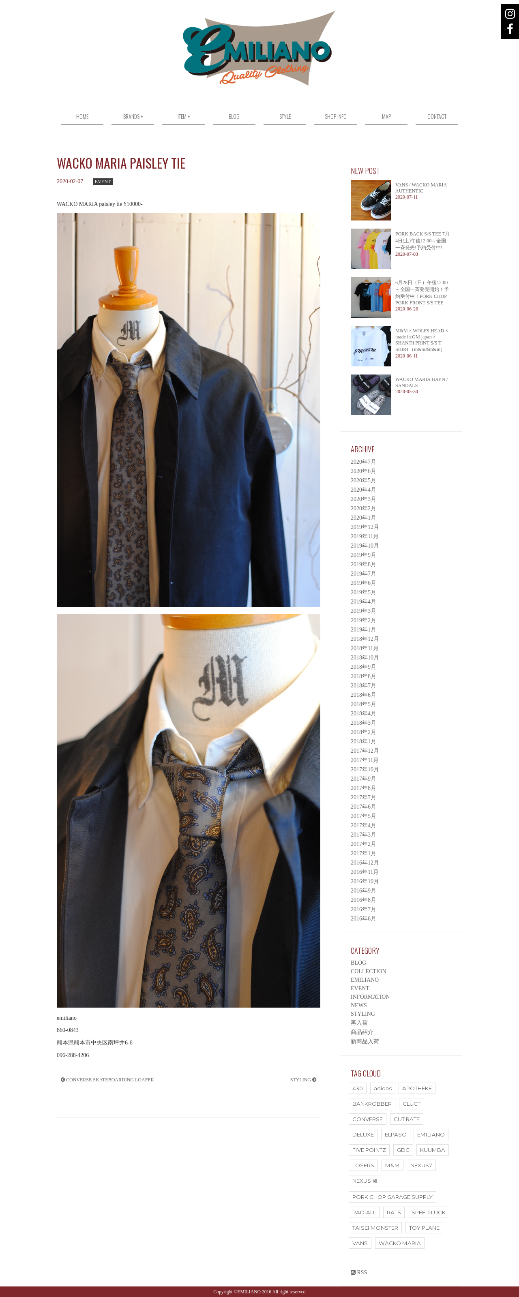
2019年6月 (363, 583)
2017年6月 (363, 807)
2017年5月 (363, 816)
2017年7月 (363, 797)
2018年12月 (365, 639)
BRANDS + (133, 116)
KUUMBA (432, 1150)
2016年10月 (365, 881)
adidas (383, 1088)
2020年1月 (363, 518)
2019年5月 (363, 592)
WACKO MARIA (400, 1243)
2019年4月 (363, 602)
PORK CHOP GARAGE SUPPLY (392, 1197)
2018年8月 (363, 676)
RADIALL (364, 1212)
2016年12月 (365, 863)
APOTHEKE (417, 1088)
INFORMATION (370, 997)
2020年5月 (363, 480)
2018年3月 (363, 723)
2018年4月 (363, 714)
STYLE (285, 116)
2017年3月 (363, 835)
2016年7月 (363, 909)
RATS (394, 1212)
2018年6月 (363, 695)
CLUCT (411, 1103)
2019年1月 (363, 630)
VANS (360, 1243)
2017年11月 (365, 760)
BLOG (234, 116)
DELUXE (363, 1134)
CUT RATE (407, 1119)
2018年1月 (363, 741)
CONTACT (436, 116)
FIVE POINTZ (369, 1150)
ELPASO (396, 1134)
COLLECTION (368, 971)
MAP (386, 116)
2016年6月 (363, 919)
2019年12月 (365, 527)
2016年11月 (365, 872)
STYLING (303, 1080)
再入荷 (359, 1023)
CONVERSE (367, 1119)
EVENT (103, 181)
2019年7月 (363, 574)
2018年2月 (363, 732)
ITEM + (184, 116)
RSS (359, 1272)
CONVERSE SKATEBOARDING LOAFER (107, 1080)
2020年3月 (363, 499)
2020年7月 (363, 462)
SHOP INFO (336, 116)
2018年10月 (365, 658)
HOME (82, 116)
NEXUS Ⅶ (364, 1180)
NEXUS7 (421, 1165)
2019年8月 (363, 564)
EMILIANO (365, 980)
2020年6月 (363, 471)
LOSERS (363, 1165)
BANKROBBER (372, 1103)
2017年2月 (363, 844)
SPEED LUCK (429, 1212)
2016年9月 (363, 891)
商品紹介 (362, 1032)
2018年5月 (363, 704)
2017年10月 (365, 769)
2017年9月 (363, 779)
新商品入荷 (365, 1041)
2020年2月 (363, 508)
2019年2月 (363, 620)
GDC (403, 1150)
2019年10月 (365, 546)
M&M (392, 1165)
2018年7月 (363, 686)
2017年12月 (365, 751)
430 (357, 1088)
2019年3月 (363, 611)
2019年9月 (363, 555)
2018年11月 (365, 648)
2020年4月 (363, 490)
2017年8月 (363, 788)
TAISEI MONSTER (375, 1227)
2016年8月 (363, 900)
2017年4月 (363, 825)
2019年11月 (365, 536)
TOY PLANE (424, 1227)
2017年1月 (363, 853)
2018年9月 (363, 667)
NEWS (359, 1005)
